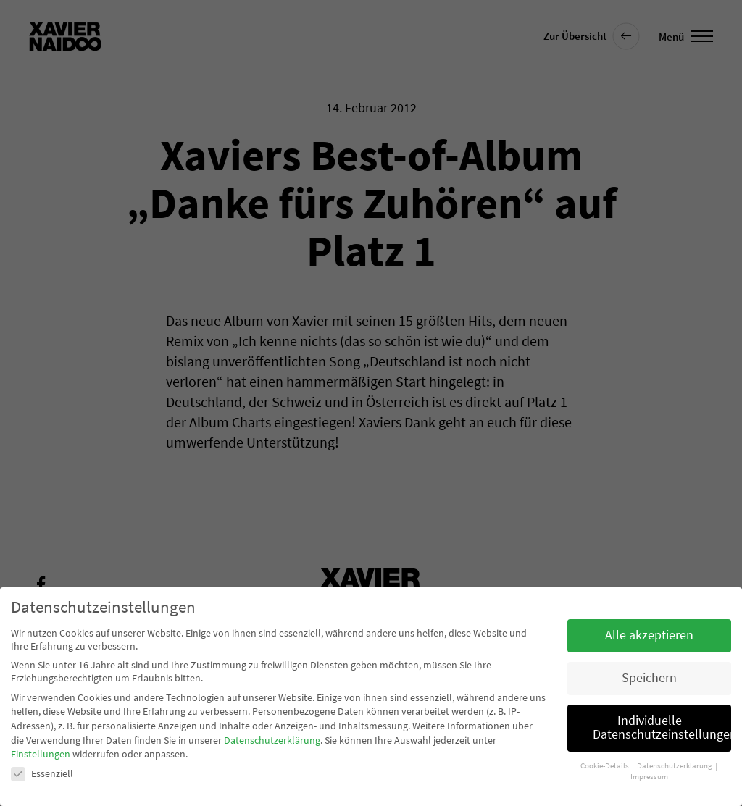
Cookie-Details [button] (605, 766)
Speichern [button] (649, 678)
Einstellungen (40, 753)
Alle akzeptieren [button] (649, 635)
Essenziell (42, 773)
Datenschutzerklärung (272, 740)
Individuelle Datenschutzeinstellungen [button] (662, 728)
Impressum (649, 776)
